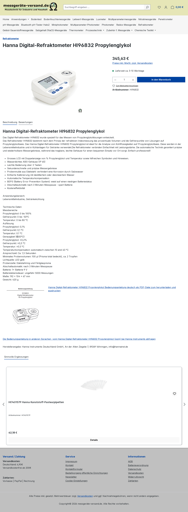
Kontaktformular (74, 469)
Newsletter (71, 476)
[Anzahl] (124, 79)
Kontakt (69, 465)
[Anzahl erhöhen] (133, 79)
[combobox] (103, 7)
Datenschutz (134, 469)
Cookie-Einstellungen (76, 480)
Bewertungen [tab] (26, 122)
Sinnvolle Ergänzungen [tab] (16, 356)
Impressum (71, 461)
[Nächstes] (184, 404)
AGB (130, 461)
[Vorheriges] (3, 404)
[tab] (10, 122)
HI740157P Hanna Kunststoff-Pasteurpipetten (36, 402)
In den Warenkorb (161, 79)
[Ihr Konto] (166, 7)
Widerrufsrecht (136, 476)
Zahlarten (133, 480)
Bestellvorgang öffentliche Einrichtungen (86, 473)
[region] (55, 85)
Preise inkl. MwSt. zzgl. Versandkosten (132, 63)
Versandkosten (136, 473)
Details (94, 440)
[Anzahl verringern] (115, 79)
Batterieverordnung (138, 465)
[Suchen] (147, 7)
